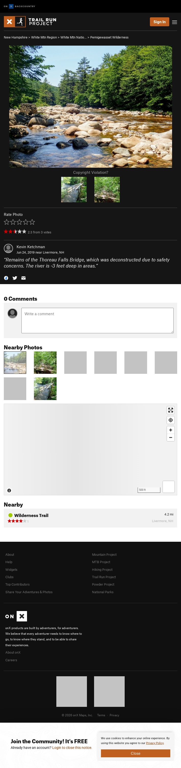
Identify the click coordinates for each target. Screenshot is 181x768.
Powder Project (103, 584)
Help (8, 562)
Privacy (114, 715)
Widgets (11, 569)
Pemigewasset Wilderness (109, 37)
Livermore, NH (53, 252)
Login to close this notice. (72, 748)
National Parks (102, 592)
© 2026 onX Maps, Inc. (77, 715)
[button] (6, 278)
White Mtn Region (44, 37)
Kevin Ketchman (31, 246)
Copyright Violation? (90, 172)
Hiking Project (102, 569)
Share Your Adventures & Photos (29, 592)
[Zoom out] (170, 437)
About (9, 554)
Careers (11, 660)
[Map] (90, 449)
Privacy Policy (155, 743)
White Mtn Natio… (73, 37)
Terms (101, 715)
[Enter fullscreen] (170, 410)
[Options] (168, 487)
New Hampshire (16, 37)
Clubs (9, 577)
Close (135, 753)
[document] (135, 746)
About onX (13, 652)
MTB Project (101, 562)
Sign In (159, 21)
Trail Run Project (104, 577)
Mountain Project (104, 554)
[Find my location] (170, 420)
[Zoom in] (170, 430)
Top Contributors (17, 584)
